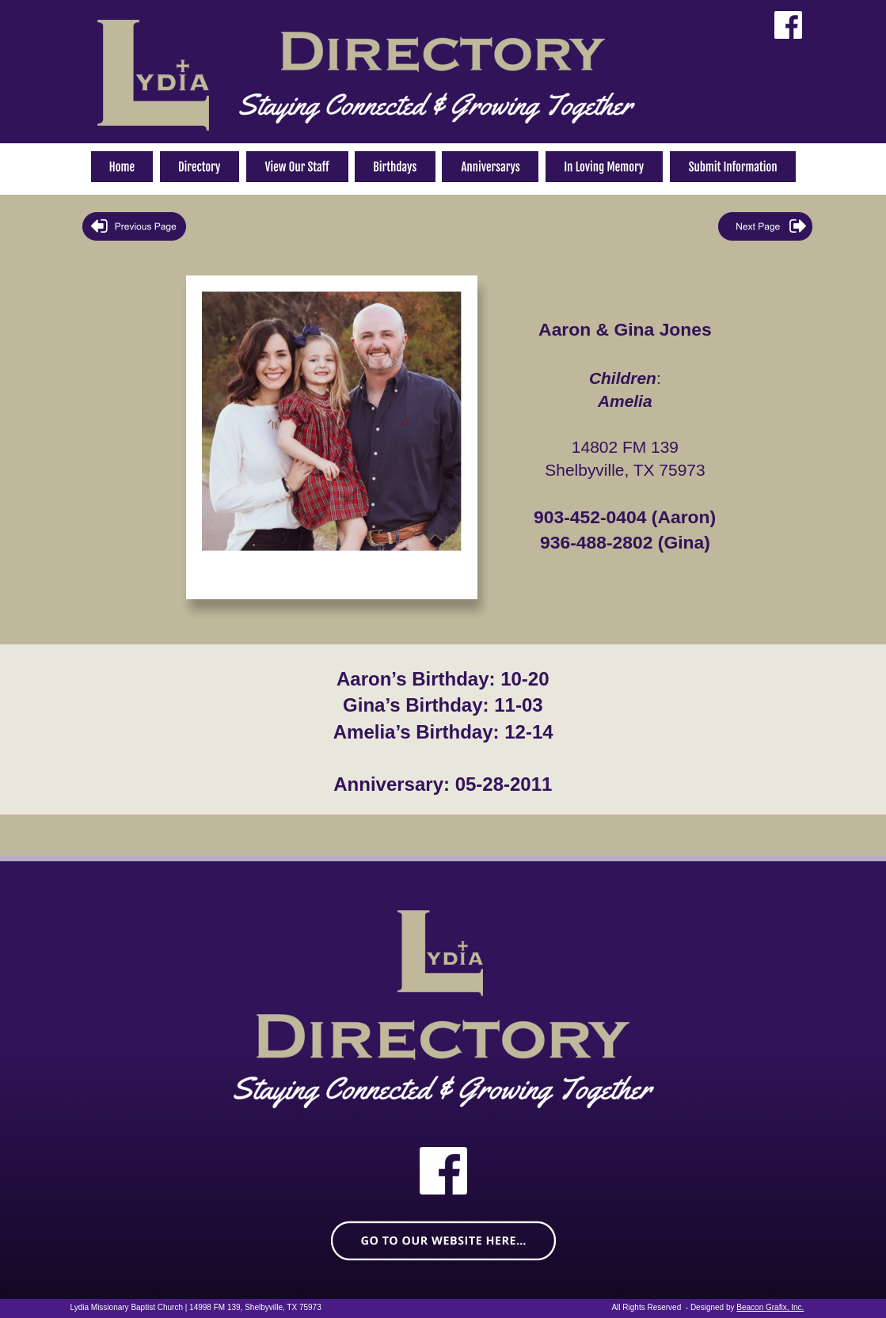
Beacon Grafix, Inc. (770, 1307)
